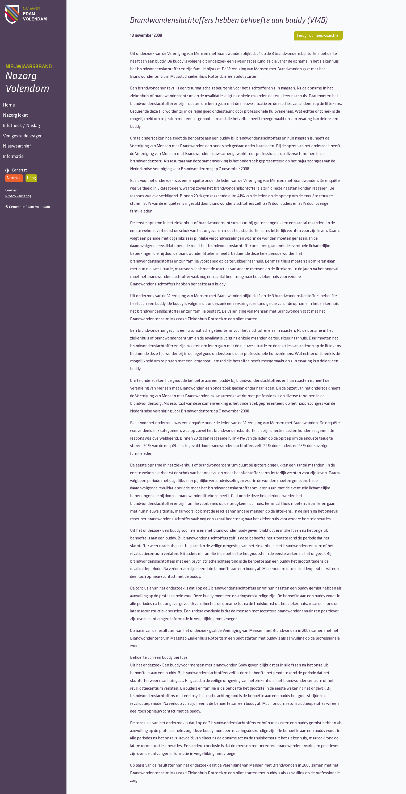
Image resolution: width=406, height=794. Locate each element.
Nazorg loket (17, 124)
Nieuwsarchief (19, 173)
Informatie (15, 189)
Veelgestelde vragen (25, 156)
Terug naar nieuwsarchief (318, 36)
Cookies (11, 226)
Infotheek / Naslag (23, 140)
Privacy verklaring (18, 232)
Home (11, 108)
